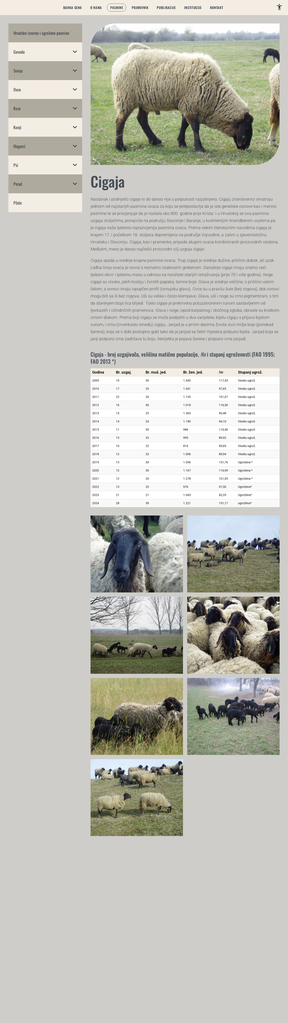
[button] (72, 7)
